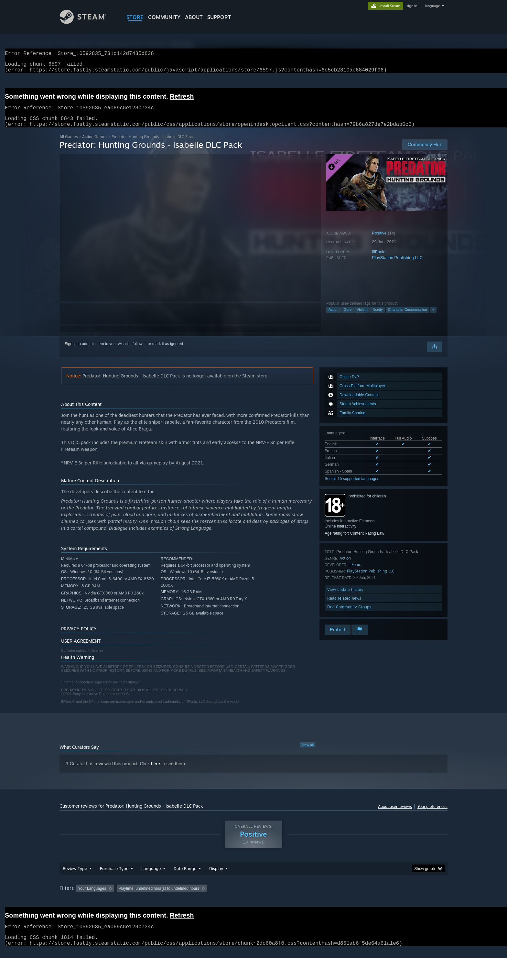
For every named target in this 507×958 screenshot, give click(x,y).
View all (307, 753)
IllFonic (378, 259)
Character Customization (407, 317)
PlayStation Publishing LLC (397, 265)
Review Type (75, 876)
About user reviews (395, 814)
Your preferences (432, 814)
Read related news (344, 606)
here (155, 771)
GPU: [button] (363, 896)
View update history (345, 597)
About (194, 17)
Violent (362, 317)
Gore (347, 317)
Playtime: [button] (207, 896)
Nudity (377, 317)
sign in (411, 6)
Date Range (185, 876)
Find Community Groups (349, 614)
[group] (253, 896)
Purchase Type (114, 876)
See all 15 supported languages (352, 486)
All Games (68, 144)
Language (151, 876)
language (432, 6)
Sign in (71, 351)
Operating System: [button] (308, 896)
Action (334, 317)
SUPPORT (219, 17)
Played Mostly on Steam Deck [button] (254, 896)
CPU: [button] (341, 896)
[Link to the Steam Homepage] (87, 22)
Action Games (94, 144)
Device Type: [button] (391, 896)
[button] (81, 896)
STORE (135, 17)
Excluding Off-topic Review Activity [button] (157, 896)
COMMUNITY (164, 17)
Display (216, 876)
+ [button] (433, 317)
